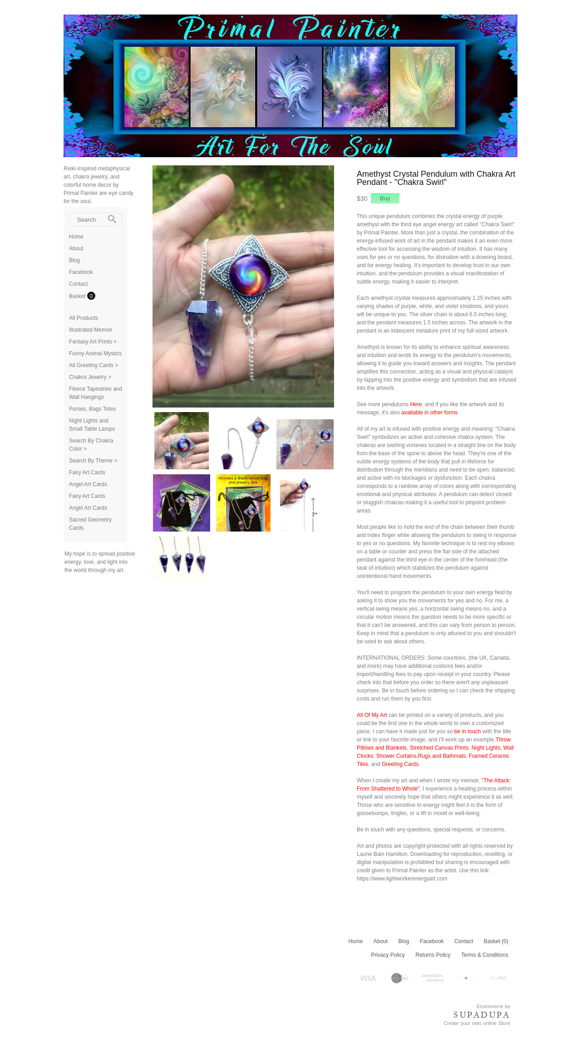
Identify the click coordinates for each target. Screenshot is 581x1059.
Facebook (81, 272)
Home (76, 237)
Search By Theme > (93, 460)
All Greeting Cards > (93, 365)
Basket (78, 296)
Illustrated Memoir (90, 330)
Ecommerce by (493, 1006)
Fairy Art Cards (87, 472)
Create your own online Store (477, 1023)
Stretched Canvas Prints (439, 748)
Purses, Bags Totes (92, 409)
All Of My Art (372, 715)
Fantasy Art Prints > (93, 341)
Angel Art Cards (88, 484)
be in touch (467, 731)
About (76, 248)
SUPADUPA (481, 1015)
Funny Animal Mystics (95, 353)
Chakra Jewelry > (90, 377)
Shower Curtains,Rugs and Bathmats (421, 756)
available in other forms (429, 412)
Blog (74, 260)
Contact (78, 284)
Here (416, 404)
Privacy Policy (388, 955)
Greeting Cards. (401, 764)
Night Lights (486, 748)
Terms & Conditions (484, 955)
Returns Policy (432, 955)
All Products (83, 318)
